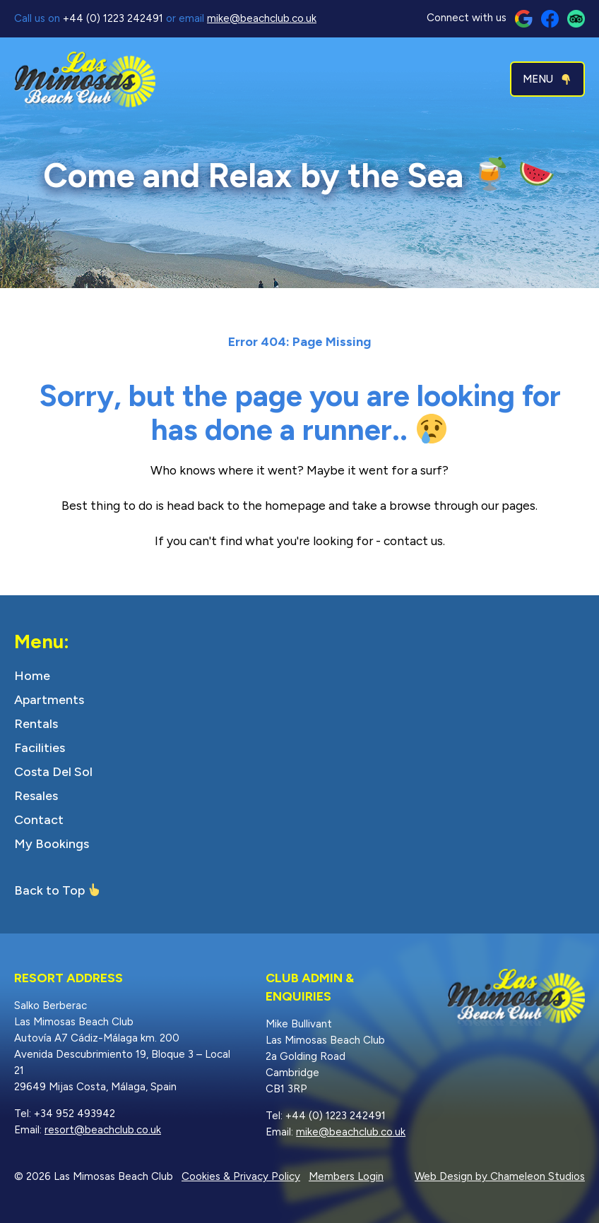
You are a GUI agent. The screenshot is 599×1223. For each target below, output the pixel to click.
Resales (36, 796)
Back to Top (49, 890)
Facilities (39, 748)
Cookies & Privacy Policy (241, 1176)
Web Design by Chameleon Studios (500, 1176)
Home (32, 676)
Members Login (346, 1176)
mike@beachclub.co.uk (261, 18)
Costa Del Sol (53, 772)
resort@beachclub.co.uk (103, 1129)
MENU (547, 79)
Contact (39, 820)
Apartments (49, 700)
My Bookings (51, 844)
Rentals (36, 724)
